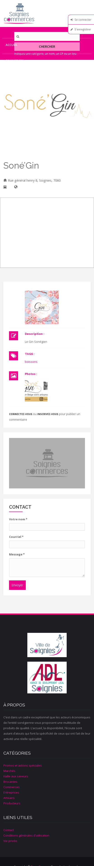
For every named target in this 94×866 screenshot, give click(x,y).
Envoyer (17, 585)
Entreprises (15, 76)
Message (17, 554)
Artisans (13, 92)
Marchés (9, 771)
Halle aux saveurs (15, 776)
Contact (13, 124)
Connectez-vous (20, 414)
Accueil (12, 45)
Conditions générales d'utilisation (26, 835)
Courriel (16, 537)
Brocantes (10, 782)
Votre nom (18, 519)
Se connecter (83, 19)
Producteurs (16, 108)
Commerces (15, 61)
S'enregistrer (83, 29)
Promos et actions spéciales (22, 765)
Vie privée (10, 841)
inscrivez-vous (47, 414)
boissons (31, 362)
